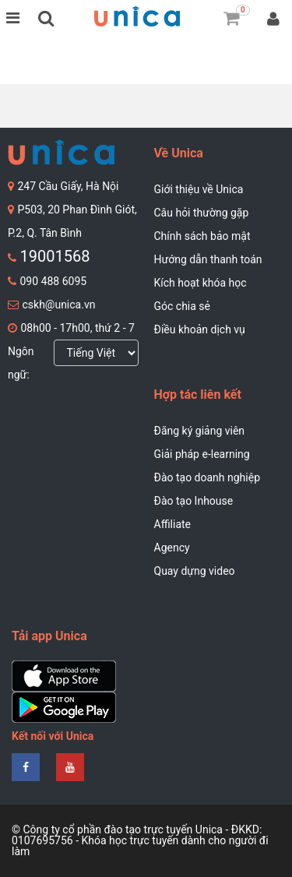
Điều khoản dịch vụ (199, 329)
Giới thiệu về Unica (199, 189)
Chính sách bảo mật (202, 236)
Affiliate (173, 524)
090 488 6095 (52, 281)
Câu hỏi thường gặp (201, 212)
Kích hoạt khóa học (200, 282)
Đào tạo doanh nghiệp (207, 477)
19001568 (54, 256)
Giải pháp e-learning (202, 454)
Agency (172, 547)
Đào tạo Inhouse (194, 501)
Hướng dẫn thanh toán (208, 259)
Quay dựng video (194, 571)
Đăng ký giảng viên (199, 430)
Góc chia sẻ (182, 306)
